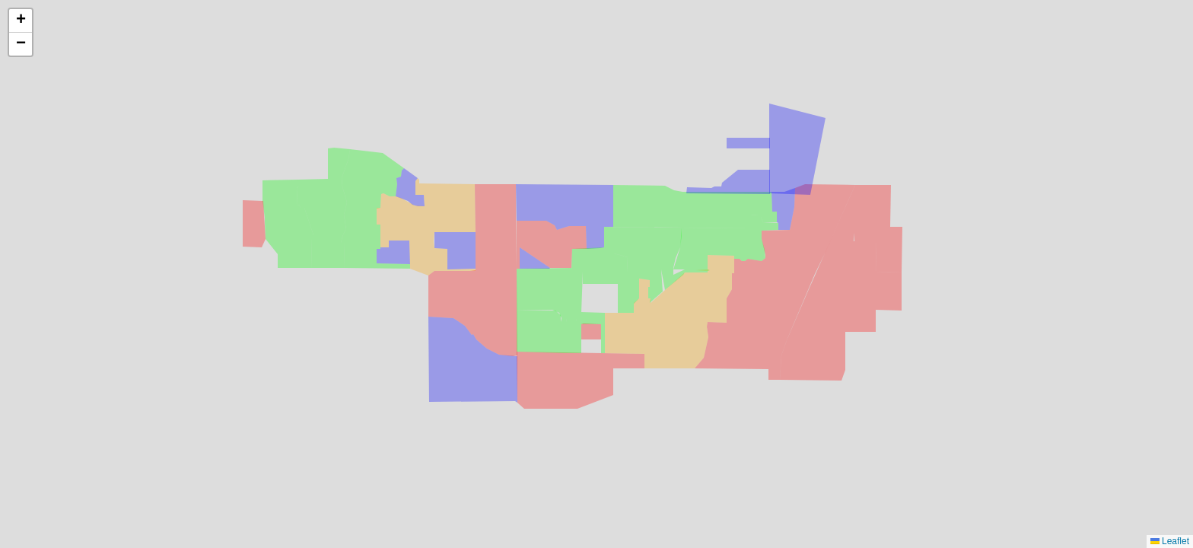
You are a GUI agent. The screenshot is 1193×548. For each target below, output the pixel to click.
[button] (20, 21)
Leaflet (1169, 541)
